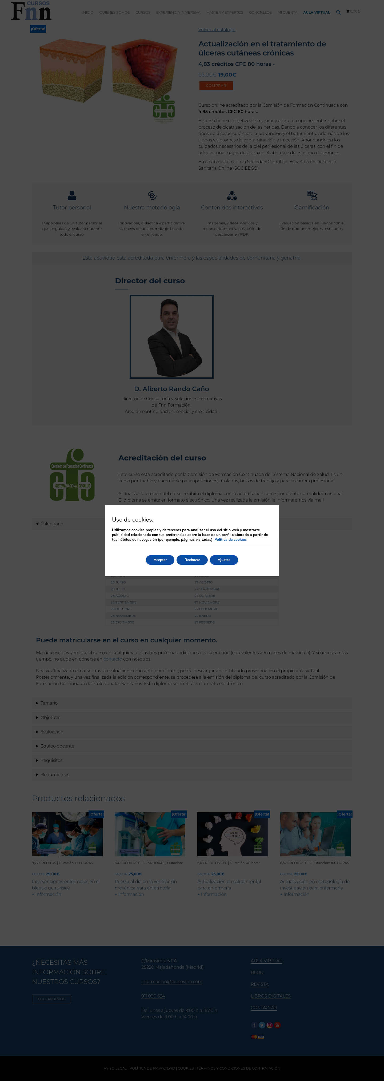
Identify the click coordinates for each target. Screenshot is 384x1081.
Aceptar (159, 559)
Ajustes (224, 559)
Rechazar (192, 559)
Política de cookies (230, 539)
